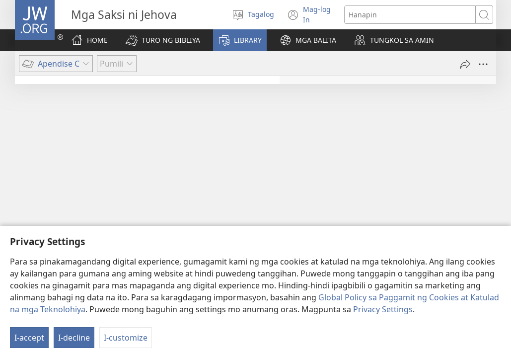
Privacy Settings (383, 329)
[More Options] (483, 64)
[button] (163, 40)
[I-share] (465, 64)
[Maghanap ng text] (410, 14)
